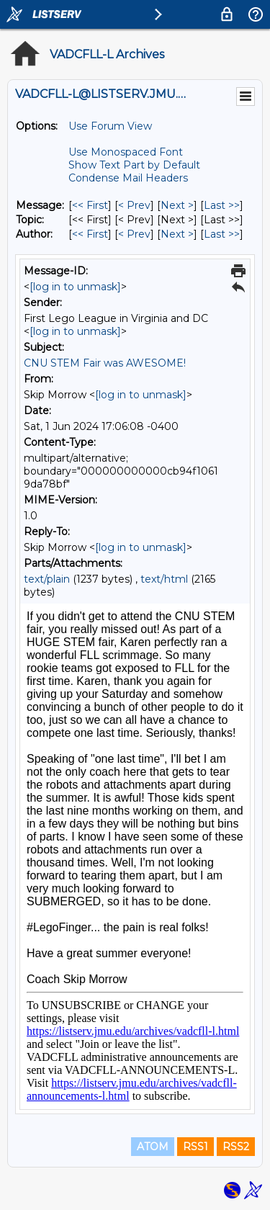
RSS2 (235, 1146)
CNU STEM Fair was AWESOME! (105, 363)
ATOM (152, 1146)
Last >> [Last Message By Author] (222, 234)
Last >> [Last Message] (222, 205)
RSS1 (195, 1146)
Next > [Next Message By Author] (177, 234)
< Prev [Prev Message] (134, 205)
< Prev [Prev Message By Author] (134, 234)
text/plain (47, 579)
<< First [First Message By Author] (90, 234)
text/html (164, 579)
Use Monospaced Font (125, 151)
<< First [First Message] (90, 205)
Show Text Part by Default (134, 164)
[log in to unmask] (75, 286)
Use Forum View (110, 126)
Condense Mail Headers (128, 177)
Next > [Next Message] (177, 205)
